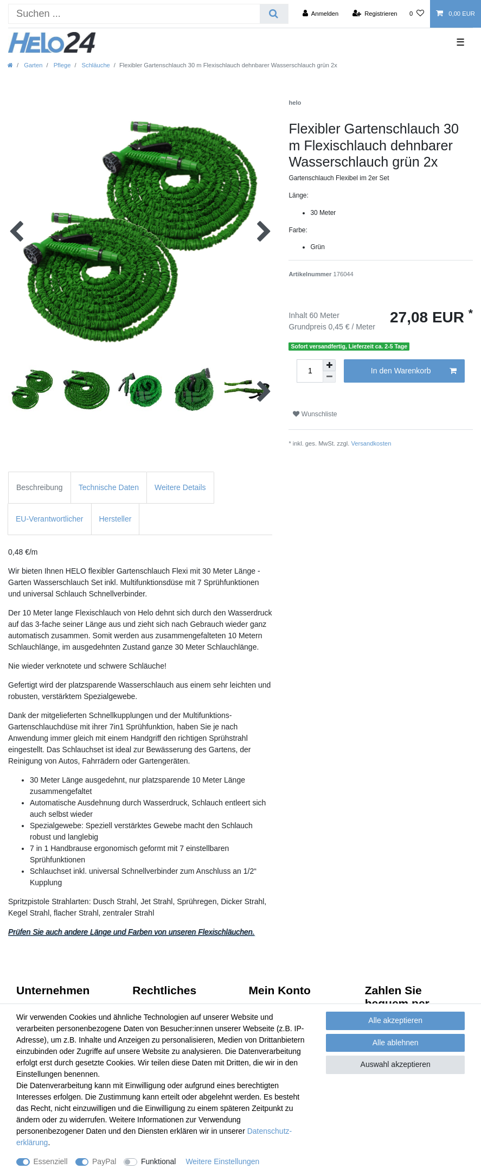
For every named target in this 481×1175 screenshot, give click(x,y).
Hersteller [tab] (115, 519)
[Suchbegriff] (134, 13)
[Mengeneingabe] (310, 371)
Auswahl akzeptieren (396, 1064)
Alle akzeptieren (395, 1020)
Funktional (158, 1161)
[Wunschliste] (416, 13)
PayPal (104, 1161)
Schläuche (95, 65)
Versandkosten (371, 443)
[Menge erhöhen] (329, 365)
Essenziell (51, 1161)
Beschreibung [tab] (39, 487)
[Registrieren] (374, 13)
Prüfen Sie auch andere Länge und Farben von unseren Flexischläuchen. (131, 932)
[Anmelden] (321, 13)
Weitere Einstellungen (222, 1161)
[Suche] (273, 13)
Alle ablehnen (396, 1042)
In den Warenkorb (414, 371)
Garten (32, 65)
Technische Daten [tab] (109, 487)
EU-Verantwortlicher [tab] (50, 519)
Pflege (61, 65)
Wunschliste (315, 414)
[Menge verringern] (329, 377)
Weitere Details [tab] (180, 487)
